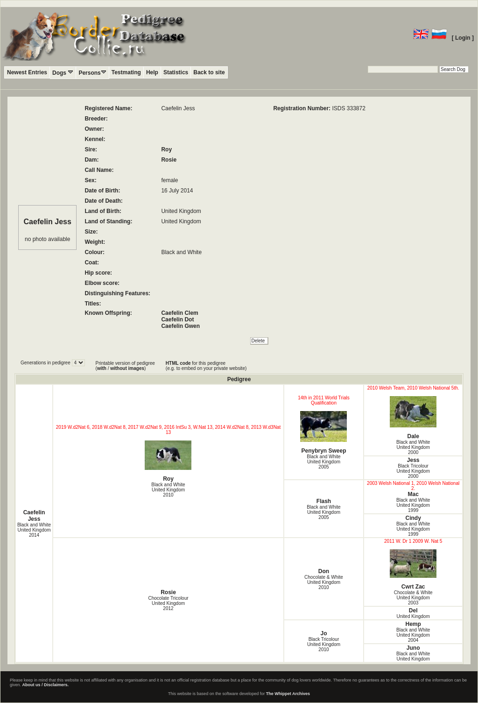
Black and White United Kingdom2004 (413, 635)
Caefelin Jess (34, 515)
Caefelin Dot (177, 319)
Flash (323, 501)
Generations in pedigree (46, 362)
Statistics (175, 72)
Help (152, 72)
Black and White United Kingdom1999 (413, 505)
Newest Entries (27, 72)
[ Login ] (463, 38)
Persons (92, 72)
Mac (413, 494)
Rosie (168, 159)
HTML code (178, 363)
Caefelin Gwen (180, 326)
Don (323, 571)
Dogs (62, 72)
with (101, 368)
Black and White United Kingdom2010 (168, 489)
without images (127, 368)
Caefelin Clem (179, 313)
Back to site (209, 72)
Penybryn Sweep (324, 432)
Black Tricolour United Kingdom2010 (323, 644)
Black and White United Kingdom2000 (413, 447)
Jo (323, 633)
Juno (413, 648)
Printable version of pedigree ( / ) (125, 366)
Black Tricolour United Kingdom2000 (413, 471)
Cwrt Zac (413, 569)
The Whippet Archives (288, 693)
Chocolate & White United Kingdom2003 (413, 597)
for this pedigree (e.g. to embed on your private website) (206, 366)
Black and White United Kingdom (413, 656)
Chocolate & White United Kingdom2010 (323, 582)
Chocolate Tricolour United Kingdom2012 (168, 603)
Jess (413, 460)
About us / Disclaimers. (45, 684)
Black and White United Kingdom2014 (34, 530)
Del (413, 610)
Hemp (413, 624)
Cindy (413, 518)
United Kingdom (413, 616)
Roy (166, 149)
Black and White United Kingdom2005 (323, 461)
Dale (413, 418)
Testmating (126, 72)
